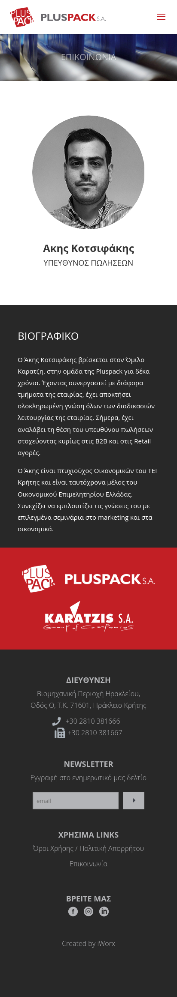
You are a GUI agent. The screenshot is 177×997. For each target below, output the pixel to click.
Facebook (73, 914)
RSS (104, 914)
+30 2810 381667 (94, 732)
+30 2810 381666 (92, 721)
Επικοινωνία (88, 863)
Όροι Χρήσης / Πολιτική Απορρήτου (88, 848)
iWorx (106, 943)
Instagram (88, 914)
